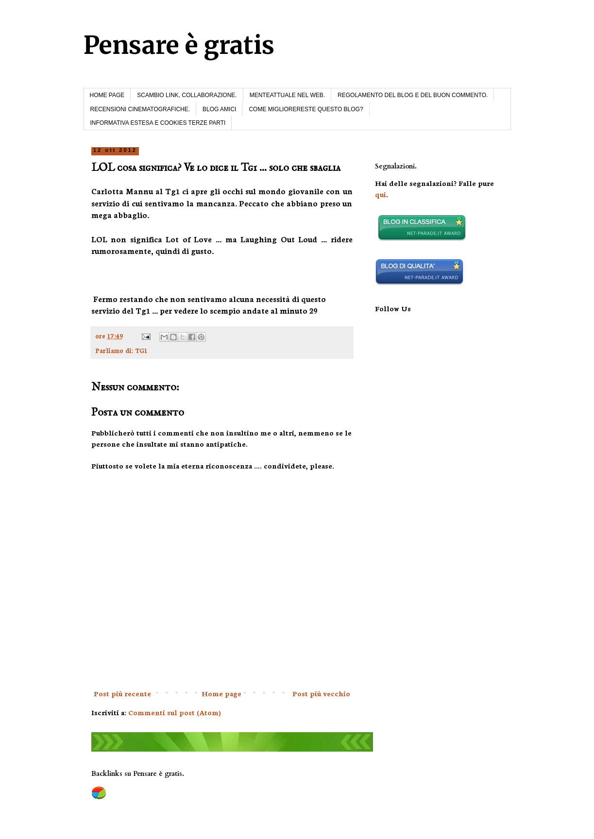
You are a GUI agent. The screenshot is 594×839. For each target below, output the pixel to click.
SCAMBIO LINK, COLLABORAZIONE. (187, 95)
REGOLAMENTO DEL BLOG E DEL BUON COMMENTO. (413, 95)
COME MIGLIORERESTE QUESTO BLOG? (306, 109)
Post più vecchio (321, 693)
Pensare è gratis (179, 45)
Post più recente (122, 693)
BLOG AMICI (219, 109)
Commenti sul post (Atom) (174, 712)
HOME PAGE (107, 95)
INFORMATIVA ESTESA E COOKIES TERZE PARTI (158, 122)
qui (380, 194)
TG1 (141, 350)
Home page (221, 693)
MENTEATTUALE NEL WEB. (287, 95)
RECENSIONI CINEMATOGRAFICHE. (140, 109)
